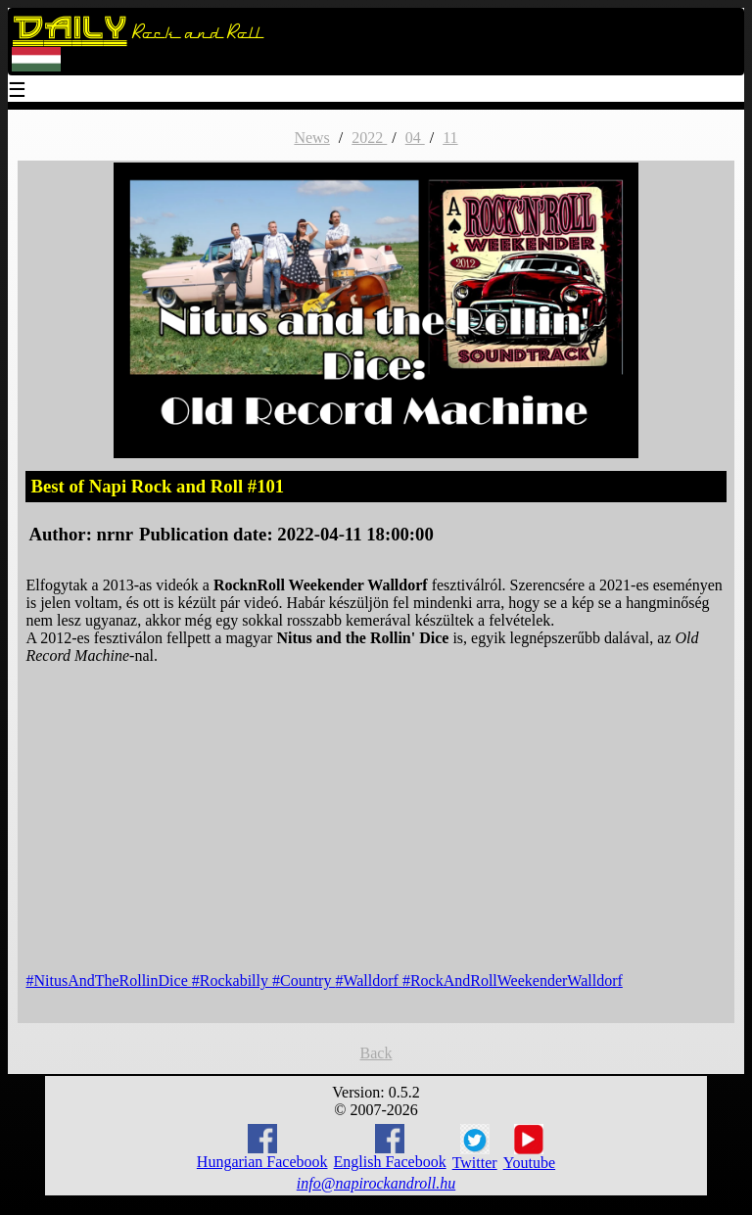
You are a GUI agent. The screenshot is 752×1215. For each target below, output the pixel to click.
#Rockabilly (232, 980)
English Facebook (390, 1147)
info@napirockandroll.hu (376, 1183)
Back (376, 1053)
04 (415, 137)
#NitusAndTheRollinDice (108, 980)
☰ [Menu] (17, 91)
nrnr (115, 534)
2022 (369, 137)
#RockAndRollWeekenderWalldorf (512, 980)
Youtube (529, 1147)
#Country (303, 980)
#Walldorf (368, 980)
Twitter (474, 1147)
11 (450, 137)
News (311, 137)
